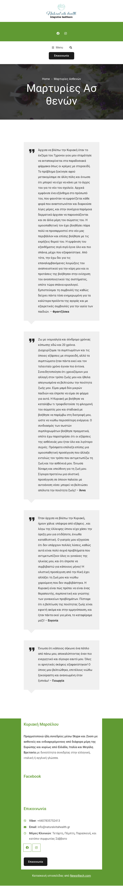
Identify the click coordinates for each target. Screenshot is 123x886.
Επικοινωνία (61, 55)
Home (46, 79)
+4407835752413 (48, 821)
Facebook (27, 848)
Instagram (36, 848)
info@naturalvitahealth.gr (54, 827)
